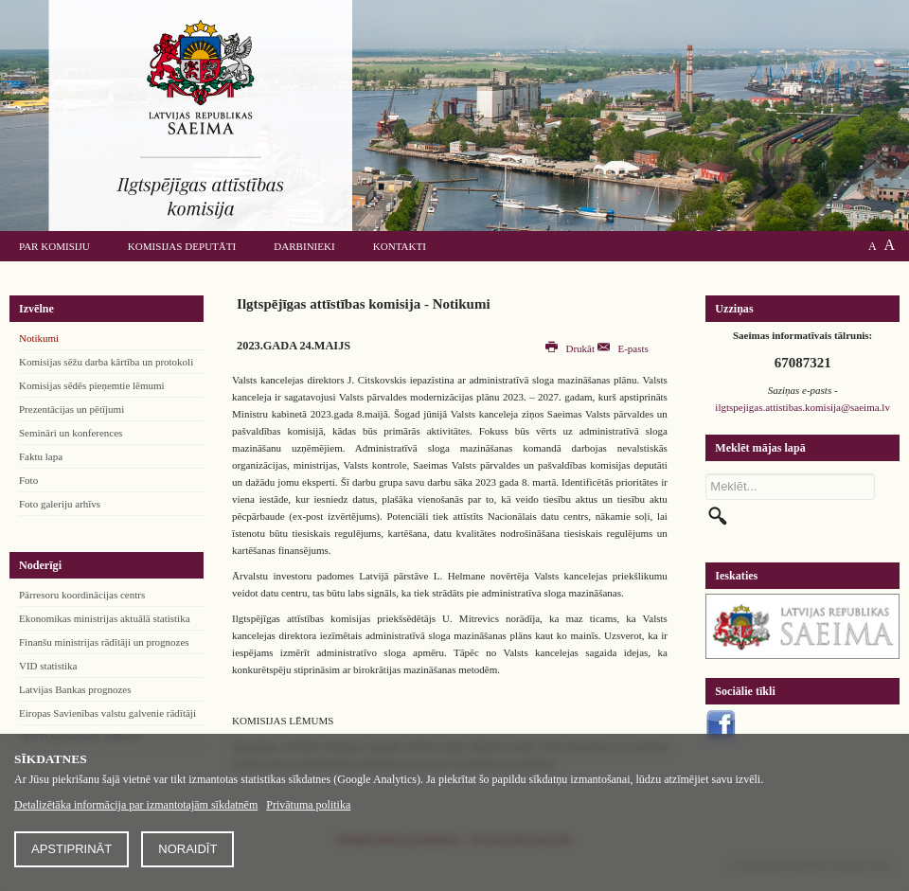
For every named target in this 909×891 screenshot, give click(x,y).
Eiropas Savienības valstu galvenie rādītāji (107, 713)
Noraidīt (187, 849)
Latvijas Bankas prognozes (75, 689)
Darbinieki (304, 246)
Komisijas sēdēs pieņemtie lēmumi (92, 385)
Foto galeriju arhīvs (59, 503)
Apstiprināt (71, 849)
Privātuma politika (308, 804)
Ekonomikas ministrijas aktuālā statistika (104, 618)
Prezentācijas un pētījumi (71, 409)
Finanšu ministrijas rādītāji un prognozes (104, 642)
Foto (28, 480)
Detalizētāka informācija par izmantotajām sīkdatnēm (136, 804)
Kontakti (399, 246)
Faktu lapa (40, 456)
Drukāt (571, 348)
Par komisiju (54, 246)
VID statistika (48, 665)
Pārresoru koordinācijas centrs (82, 594)
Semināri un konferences (70, 432)
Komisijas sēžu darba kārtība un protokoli (106, 361)
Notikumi (39, 338)
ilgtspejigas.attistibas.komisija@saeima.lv (802, 407)
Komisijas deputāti (182, 246)
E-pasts (623, 348)
